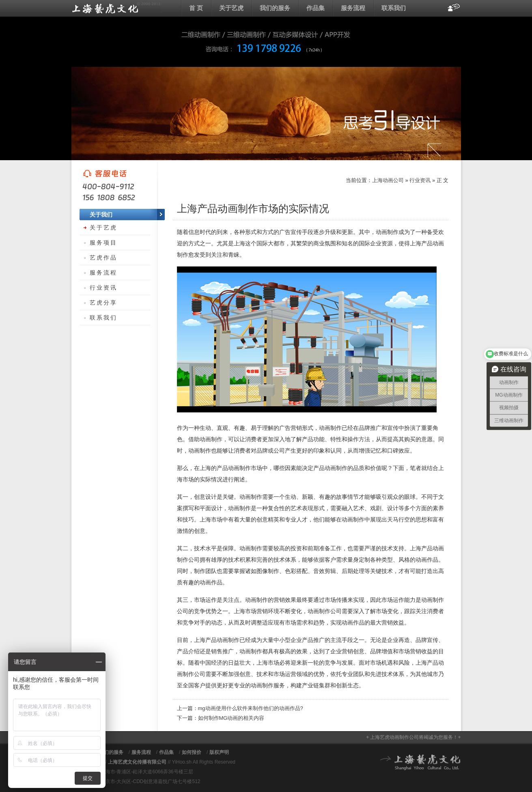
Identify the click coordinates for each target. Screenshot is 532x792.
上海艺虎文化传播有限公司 (137, 762)
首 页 (196, 7)
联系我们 (393, 7)
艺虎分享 (103, 302)
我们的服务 (275, 7)
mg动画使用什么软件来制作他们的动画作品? (250, 708)
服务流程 (353, 7)
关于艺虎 (231, 7)
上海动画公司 (116, 8)
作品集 (315, 7)
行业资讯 (420, 180)
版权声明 (219, 752)
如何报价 (191, 752)
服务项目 (103, 242)
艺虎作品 (103, 257)
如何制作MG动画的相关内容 (231, 718)
